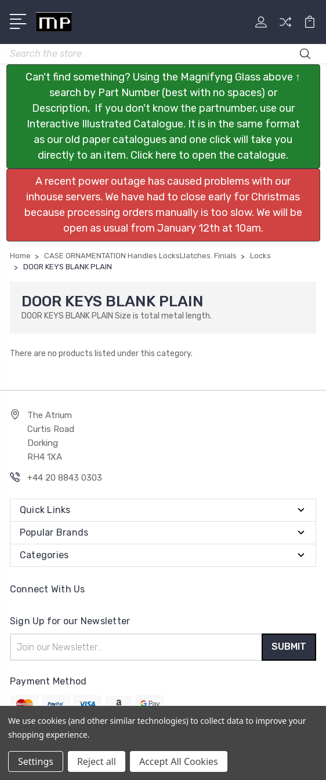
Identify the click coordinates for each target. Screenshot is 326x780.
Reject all (96, 761)
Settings (35, 761)
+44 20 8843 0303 (64, 478)
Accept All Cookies (178, 761)
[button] (163, 116)
